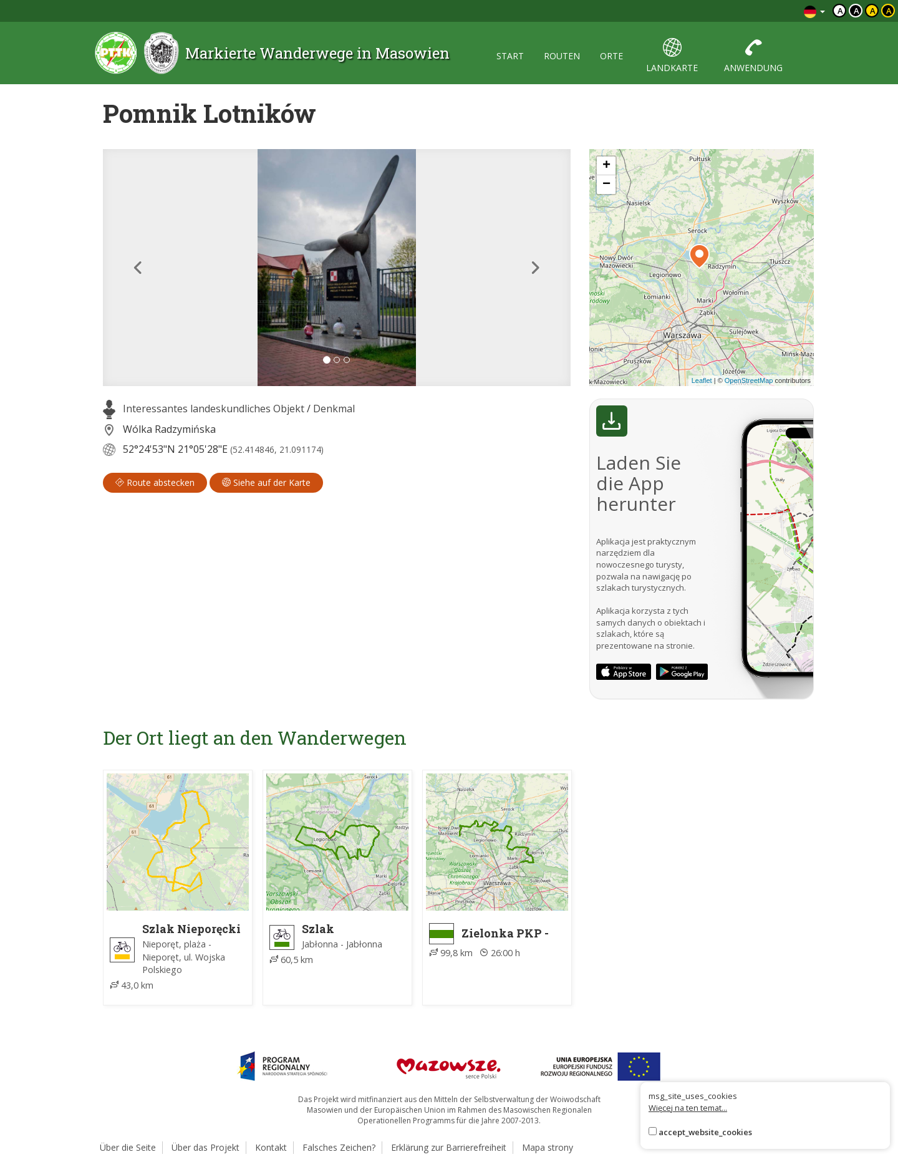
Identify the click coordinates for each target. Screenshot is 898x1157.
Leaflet (702, 380)
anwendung (753, 56)
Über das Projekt (205, 1147)
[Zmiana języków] (814, 11)
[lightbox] (337, 267)
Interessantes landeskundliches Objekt (213, 408)
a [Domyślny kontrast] (840, 10)
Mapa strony (547, 1147)
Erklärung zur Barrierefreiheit (448, 1147)
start (510, 56)
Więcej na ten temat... (688, 1107)
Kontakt (271, 1147)
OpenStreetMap (749, 380)
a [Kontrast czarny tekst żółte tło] (873, 10)
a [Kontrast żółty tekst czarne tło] (889, 10)
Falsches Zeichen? (338, 1147)
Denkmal (334, 408)
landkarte (672, 56)
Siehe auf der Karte (266, 482)
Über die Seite (128, 1147)
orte (611, 56)
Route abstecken (155, 482)
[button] (138, 267)
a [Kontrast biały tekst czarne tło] (856, 10)
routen (562, 56)
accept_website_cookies (705, 1132)
